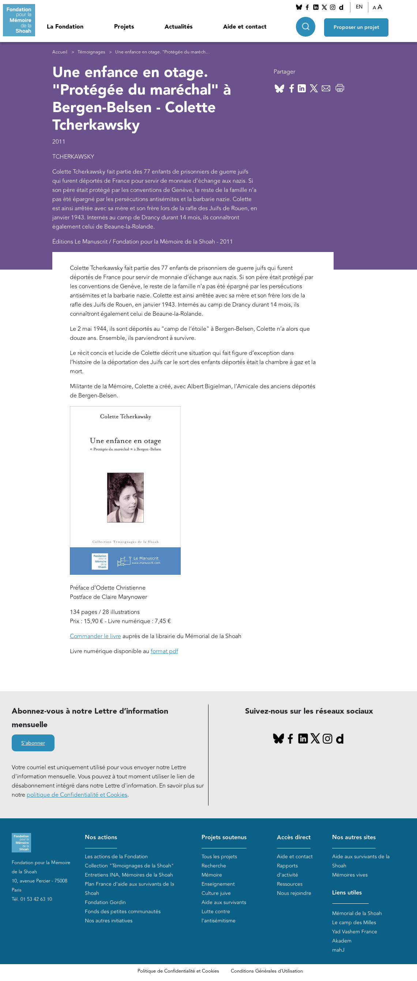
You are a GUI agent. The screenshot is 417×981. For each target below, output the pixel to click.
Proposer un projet (356, 26)
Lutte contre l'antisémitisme (219, 916)
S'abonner (33, 743)
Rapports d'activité (287, 870)
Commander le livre (95, 636)
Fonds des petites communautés (123, 911)
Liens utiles (347, 892)
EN (359, 7)
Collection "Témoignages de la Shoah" (129, 866)
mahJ (338, 950)
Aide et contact (245, 27)
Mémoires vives (350, 875)
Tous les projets (219, 856)
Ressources (290, 884)
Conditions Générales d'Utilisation (267, 971)
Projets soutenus (224, 837)
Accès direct (294, 837)
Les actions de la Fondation (116, 856)
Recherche (214, 866)
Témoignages (91, 52)
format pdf (164, 651)
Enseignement (218, 884)
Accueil (59, 52)
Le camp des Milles (354, 922)
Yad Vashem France (354, 932)
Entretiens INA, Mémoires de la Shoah (129, 875)
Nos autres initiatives (108, 921)
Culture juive (216, 893)
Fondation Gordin (105, 902)
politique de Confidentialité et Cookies (77, 795)
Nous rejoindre (294, 893)
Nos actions (101, 837)
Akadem (342, 941)
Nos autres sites (354, 837)
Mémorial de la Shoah (357, 913)
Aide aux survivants (224, 902)
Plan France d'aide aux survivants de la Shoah (129, 888)
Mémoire (212, 875)
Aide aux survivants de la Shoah (361, 861)
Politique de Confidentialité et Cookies (178, 971)
